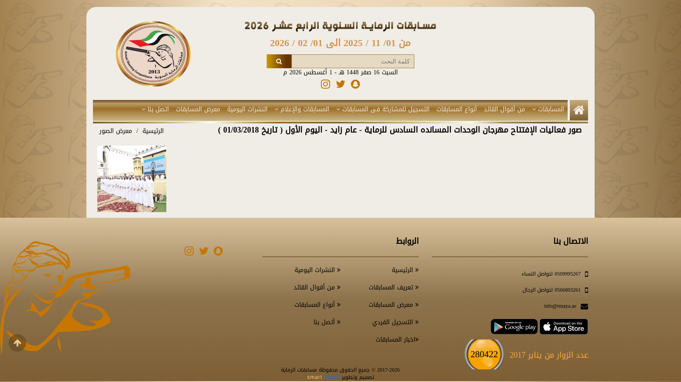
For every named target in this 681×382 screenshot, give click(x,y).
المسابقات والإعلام (301, 109)
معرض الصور (115, 131)
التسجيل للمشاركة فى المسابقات (383, 109)
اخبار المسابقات (397, 339)
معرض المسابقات (198, 109)
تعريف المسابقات (394, 287)
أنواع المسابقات (456, 109)
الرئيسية (153, 131)
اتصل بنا (155, 109)
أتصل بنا (327, 322)
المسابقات (548, 109)
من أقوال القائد (504, 109)
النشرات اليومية (247, 109)
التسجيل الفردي (395, 322)
